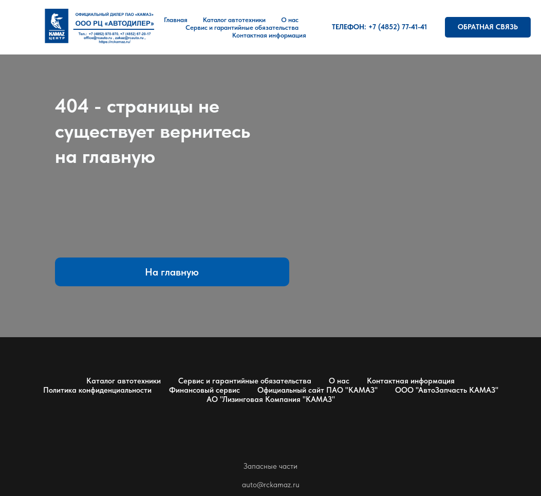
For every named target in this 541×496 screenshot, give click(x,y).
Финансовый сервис (204, 390)
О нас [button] (290, 20)
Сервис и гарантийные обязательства (244, 380)
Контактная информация (269, 35)
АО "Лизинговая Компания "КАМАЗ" (271, 399)
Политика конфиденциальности (97, 390)
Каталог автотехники (234, 20)
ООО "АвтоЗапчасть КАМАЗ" (446, 390)
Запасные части (270, 466)
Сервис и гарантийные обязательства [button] (242, 27)
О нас (339, 380)
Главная (176, 20)
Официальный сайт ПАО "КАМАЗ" (317, 390)
